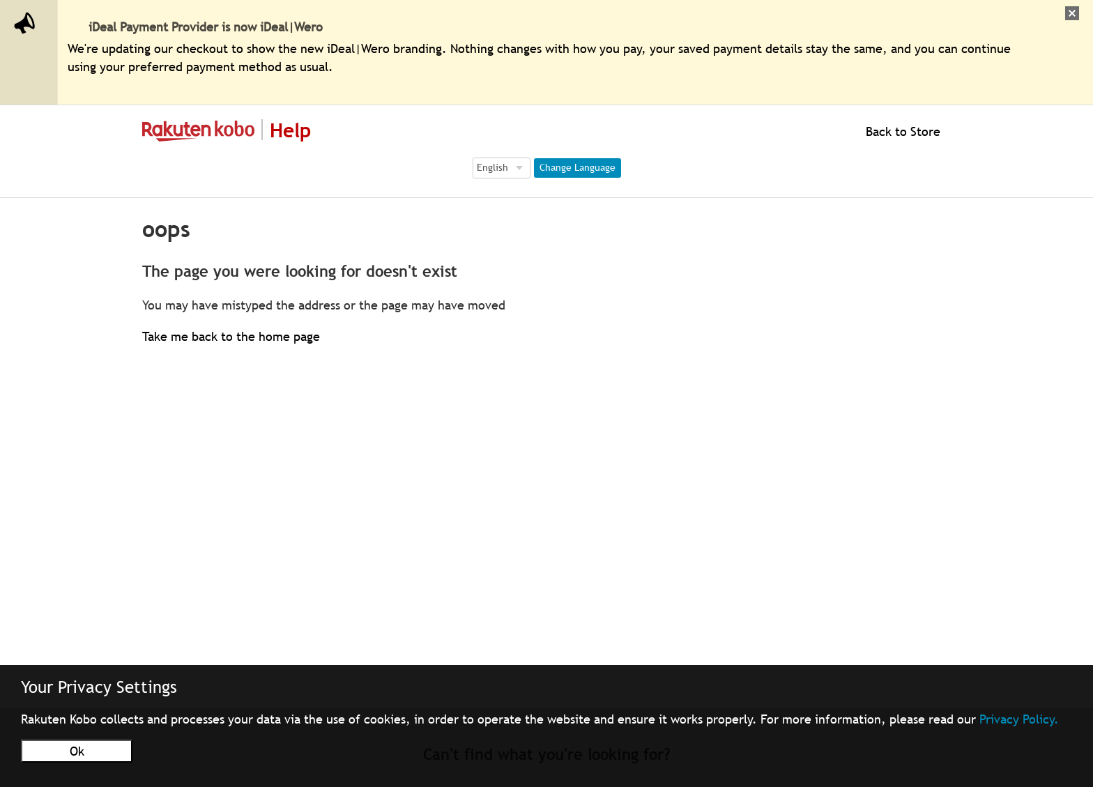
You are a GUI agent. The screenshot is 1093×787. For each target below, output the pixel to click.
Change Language (578, 167)
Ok (77, 751)
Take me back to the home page (231, 336)
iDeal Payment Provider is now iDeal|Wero (206, 27)
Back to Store (901, 131)
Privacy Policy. (1019, 719)
